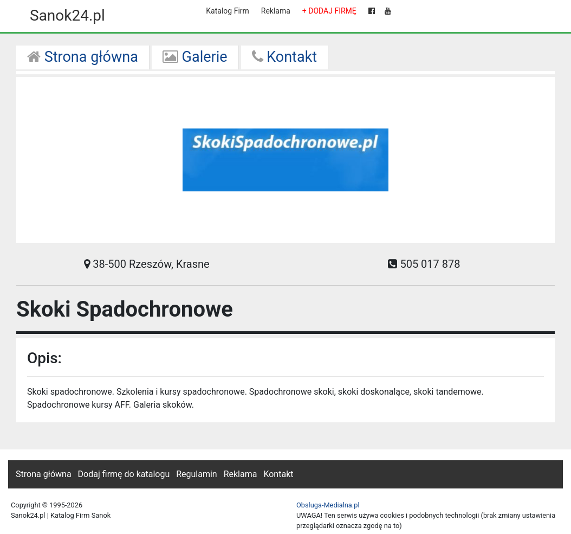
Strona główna (82, 57)
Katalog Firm (227, 11)
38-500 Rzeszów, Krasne (146, 264)
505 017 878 (424, 264)
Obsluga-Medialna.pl (328, 505)
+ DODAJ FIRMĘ (329, 11)
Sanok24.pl (67, 15)
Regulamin (196, 474)
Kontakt (284, 57)
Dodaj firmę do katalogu (124, 474)
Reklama (275, 11)
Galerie (195, 57)
